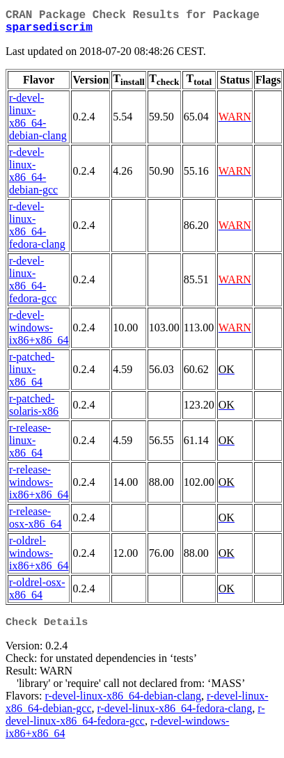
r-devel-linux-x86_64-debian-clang (38, 122)
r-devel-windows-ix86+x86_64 (38, 333)
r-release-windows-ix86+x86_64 (38, 487)
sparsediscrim (49, 32)
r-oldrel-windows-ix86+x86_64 (38, 558)
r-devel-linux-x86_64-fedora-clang (37, 230)
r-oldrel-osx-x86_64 (37, 594)
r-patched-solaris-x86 (33, 410)
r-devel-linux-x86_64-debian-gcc (33, 176)
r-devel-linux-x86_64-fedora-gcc (32, 285)
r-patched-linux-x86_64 (31, 374)
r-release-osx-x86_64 (35, 523)
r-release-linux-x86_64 (30, 445)
